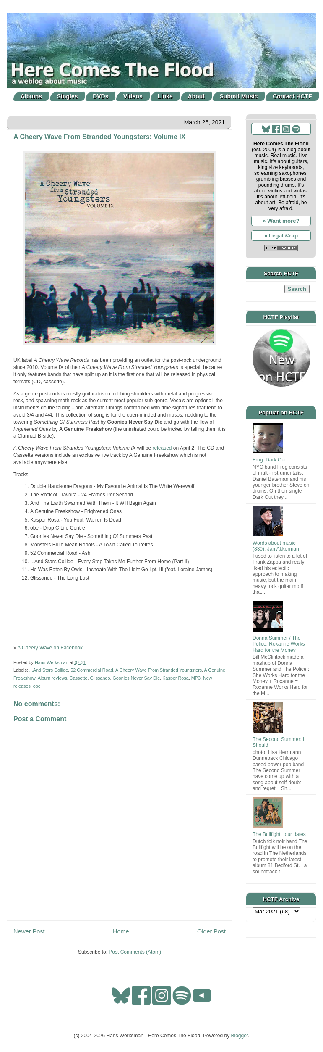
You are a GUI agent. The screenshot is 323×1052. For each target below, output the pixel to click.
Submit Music (239, 96)
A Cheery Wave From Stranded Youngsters (158, 669)
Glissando (100, 677)
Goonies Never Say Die (136, 677)
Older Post (211, 931)
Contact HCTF (292, 96)
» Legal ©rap (281, 235)
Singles (67, 96)
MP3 (196, 677)
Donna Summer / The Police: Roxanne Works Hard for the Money (279, 644)
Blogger (239, 1036)
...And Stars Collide (48, 669)
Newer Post (28, 931)
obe (37, 685)
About (196, 96)
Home (121, 931)
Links (165, 96)
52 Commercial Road (91, 669)
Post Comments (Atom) (135, 952)
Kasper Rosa (175, 677)
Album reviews (52, 677)
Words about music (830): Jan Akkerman (276, 546)
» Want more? (281, 221)
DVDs (100, 96)
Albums (31, 96)
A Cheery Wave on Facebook (50, 648)
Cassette (79, 677)
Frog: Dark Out (269, 460)
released (162, 448)
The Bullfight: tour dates (279, 834)
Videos (133, 96)
